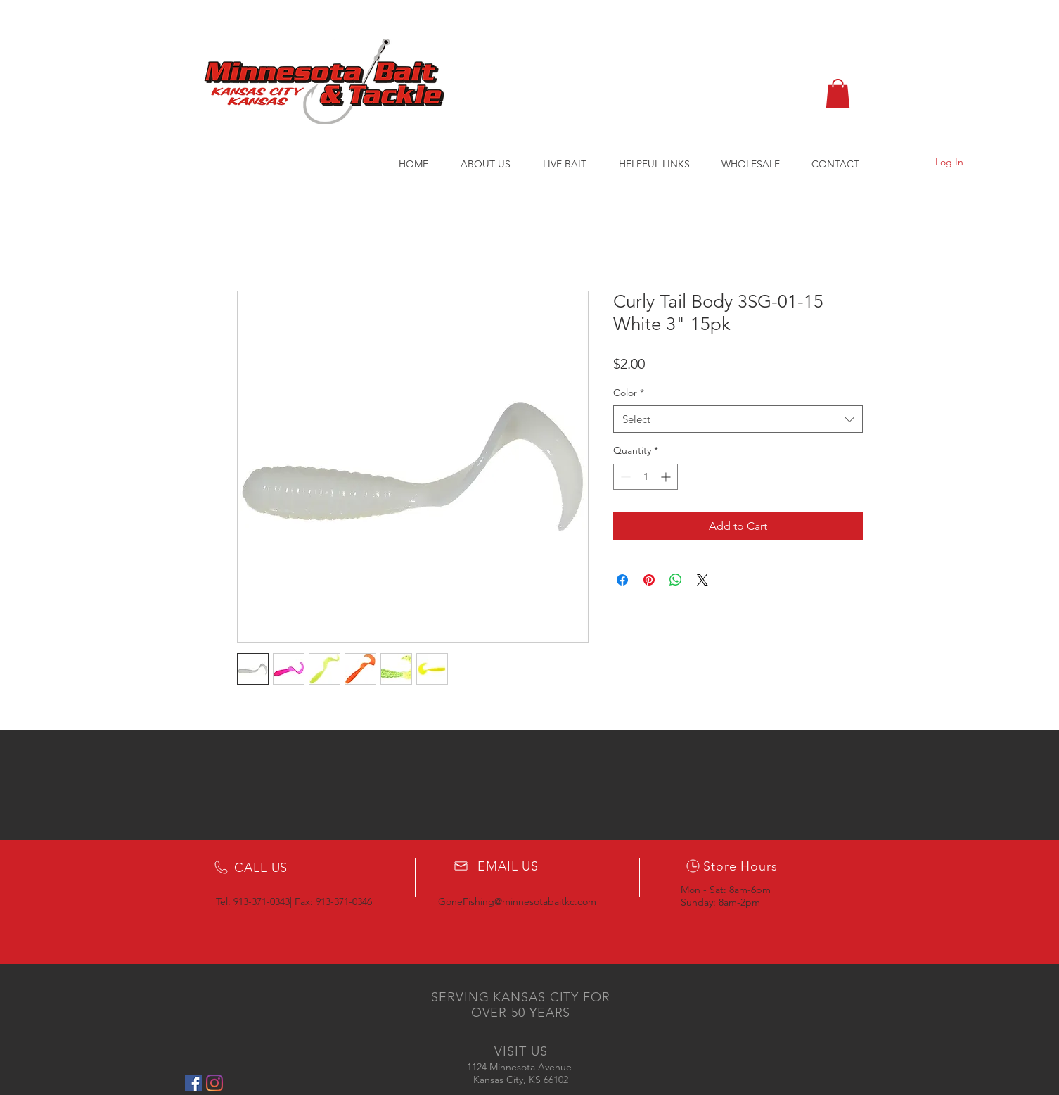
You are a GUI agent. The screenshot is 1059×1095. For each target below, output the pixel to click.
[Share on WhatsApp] (675, 579)
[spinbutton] (645, 476)
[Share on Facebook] (622, 579)
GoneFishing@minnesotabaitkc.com (517, 901)
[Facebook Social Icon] (193, 1083)
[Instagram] (214, 1083)
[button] (838, 93)
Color (628, 392)
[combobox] (738, 419)
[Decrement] (624, 476)
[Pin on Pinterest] (649, 579)
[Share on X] (702, 579)
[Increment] (667, 476)
